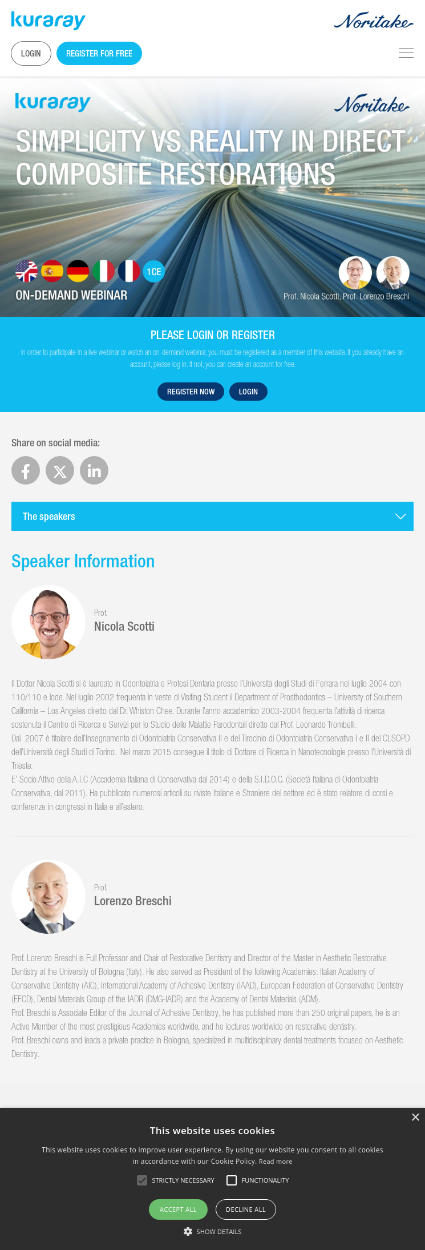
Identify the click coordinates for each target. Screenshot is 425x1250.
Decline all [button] (246, 1209)
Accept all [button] (178, 1209)
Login (31, 53)
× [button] (415, 1118)
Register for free (99, 53)
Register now (190, 391)
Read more (276, 1161)
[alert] (212, 1179)
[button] (213, 1231)
